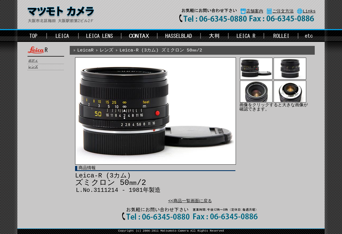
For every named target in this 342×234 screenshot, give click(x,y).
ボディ (33, 60)
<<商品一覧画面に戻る (190, 201)
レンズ (33, 67)
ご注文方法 (283, 11)
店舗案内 (254, 11)
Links (309, 11)
